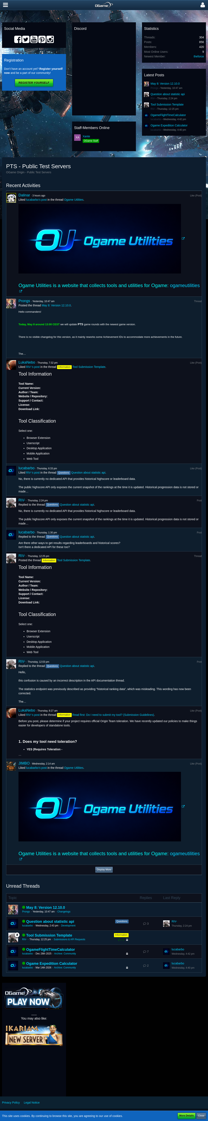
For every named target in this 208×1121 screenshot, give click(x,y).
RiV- (153, 98)
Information (121, 935)
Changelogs (63, 911)
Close (201, 1115)
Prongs (154, 88)
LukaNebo (26, 362)
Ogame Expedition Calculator (169, 125)
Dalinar (24, 195)
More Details (186, 1115)
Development (68, 925)
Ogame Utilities (73, 199)
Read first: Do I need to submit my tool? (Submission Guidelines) (113, 714)
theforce (199, 56)
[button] (5, 5)
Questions (121, 921)
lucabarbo (156, 119)
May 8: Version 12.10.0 (165, 83)
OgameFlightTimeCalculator (168, 115)
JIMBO (24, 763)
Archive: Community (65, 953)
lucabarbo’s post (36, 199)
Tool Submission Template (167, 104)
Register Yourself (34, 82)
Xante (86, 136)
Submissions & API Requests (69, 939)
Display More (104, 869)
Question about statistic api (168, 94)
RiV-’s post (33, 366)
